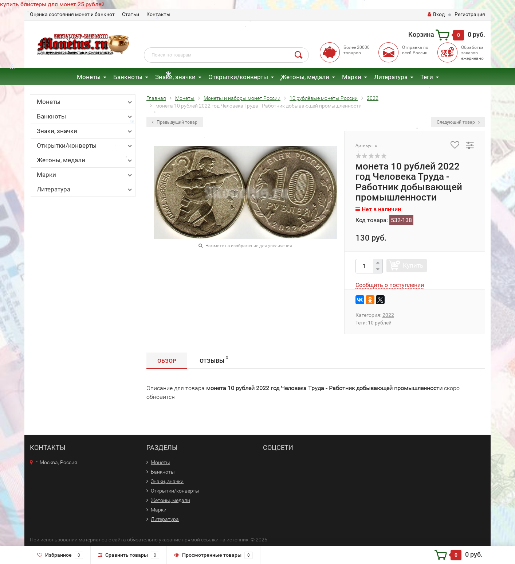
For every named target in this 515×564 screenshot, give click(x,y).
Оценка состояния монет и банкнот (72, 14)
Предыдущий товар (174, 122)
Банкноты (127, 77)
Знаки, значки (175, 77)
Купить (413, 265)
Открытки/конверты (238, 77)
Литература (391, 77)
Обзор (166, 360)
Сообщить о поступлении (389, 284)
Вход (436, 14)
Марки (351, 77)
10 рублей (380, 323)
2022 (388, 315)
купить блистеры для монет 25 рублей (52, 4)
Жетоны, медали (305, 77)
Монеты (89, 77)
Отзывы (214, 359)
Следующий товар (458, 122)
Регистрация (470, 14)
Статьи (130, 14)
